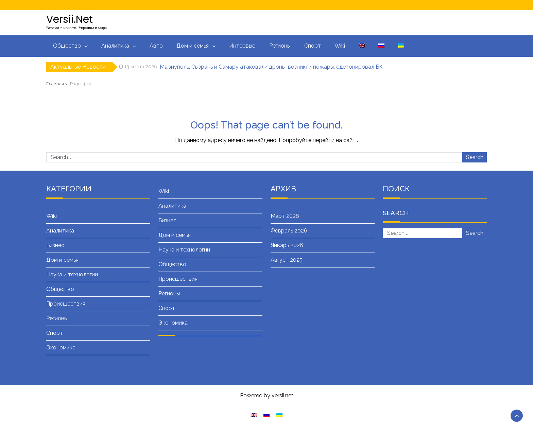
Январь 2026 (287, 245)
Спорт (312, 45)
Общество (67, 45)
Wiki (339, 45)
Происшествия (65, 303)
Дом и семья (192, 45)
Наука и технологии (72, 274)
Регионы (280, 45)
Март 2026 (285, 216)
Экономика (60, 347)
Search (474, 157)
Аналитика (115, 45)
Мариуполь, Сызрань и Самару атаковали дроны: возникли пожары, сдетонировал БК (271, 67)
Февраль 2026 (289, 230)
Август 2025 (287, 260)
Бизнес (55, 245)
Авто (156, 45)
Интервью (242, 45)
